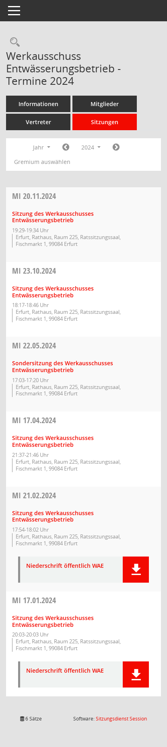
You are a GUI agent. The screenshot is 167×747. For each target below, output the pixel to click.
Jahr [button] (41, 147)
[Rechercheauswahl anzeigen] (13, 42)
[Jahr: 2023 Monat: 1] (65, 147)
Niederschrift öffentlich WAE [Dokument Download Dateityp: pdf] (65, 566)
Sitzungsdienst (121, 718)
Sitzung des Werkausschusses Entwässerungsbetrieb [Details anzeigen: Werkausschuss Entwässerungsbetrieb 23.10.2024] (53, 291)
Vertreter (38, 122)
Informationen (38, 104)
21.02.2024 (34, 495)
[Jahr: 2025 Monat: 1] (116, 147)
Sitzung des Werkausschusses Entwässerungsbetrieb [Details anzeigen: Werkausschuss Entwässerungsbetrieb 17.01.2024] (53, 621)
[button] (136, 570)
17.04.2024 (34, 420)
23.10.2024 (34, 270)
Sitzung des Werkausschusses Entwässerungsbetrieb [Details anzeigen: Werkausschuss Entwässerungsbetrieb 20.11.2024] (53, 217)
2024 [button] (91, 147)
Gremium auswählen (42, 162)
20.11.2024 (34, 195)
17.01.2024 (34, 600)
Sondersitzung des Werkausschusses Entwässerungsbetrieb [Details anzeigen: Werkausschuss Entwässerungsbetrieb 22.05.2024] (62, 366)
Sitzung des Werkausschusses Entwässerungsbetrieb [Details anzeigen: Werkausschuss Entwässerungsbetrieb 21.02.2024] (53, 516)
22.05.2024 (34, 345)
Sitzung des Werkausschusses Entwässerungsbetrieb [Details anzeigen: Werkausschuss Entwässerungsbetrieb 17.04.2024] (53, 441)
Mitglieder (105, 104)
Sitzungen (104, 122)
